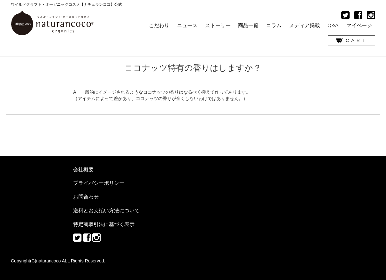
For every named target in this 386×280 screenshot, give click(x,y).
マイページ (359, 25)
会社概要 (83, 169)
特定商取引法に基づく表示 (104, 224)
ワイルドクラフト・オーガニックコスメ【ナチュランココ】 (52, 23)
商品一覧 (248, 25)
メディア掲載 (304, 25)
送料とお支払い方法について (106, 210)
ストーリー (218, 25)
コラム (274, 25)
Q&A (333, 25)
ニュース (187, 25)
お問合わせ (86, 196)
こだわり (159, 25)
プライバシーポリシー (98, 183)
